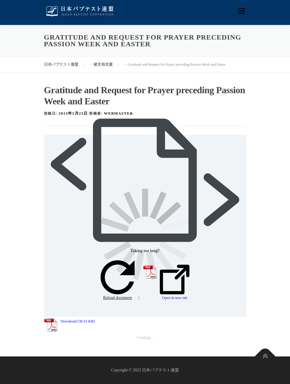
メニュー (241, 11)
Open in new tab (174, 282)
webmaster (118, 113)
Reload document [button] (118, 280)
